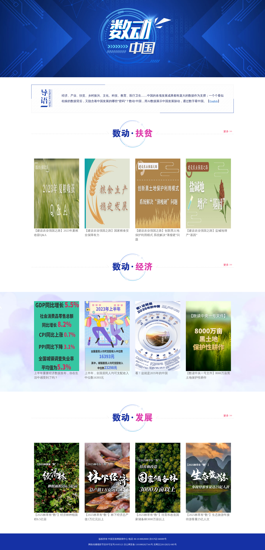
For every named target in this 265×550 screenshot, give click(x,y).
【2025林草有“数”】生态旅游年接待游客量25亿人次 (208, 515)
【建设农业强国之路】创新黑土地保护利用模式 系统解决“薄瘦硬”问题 (157, 233)
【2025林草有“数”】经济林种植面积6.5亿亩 (56, 515)
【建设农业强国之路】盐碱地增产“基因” (208, 231)
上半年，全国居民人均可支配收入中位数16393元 (107, 373)
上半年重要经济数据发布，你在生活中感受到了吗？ (56, 373)
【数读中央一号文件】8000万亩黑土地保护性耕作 (208, 373)
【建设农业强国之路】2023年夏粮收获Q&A (56, 231)
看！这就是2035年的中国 (157, 371)
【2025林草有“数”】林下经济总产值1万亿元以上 (107, 515)
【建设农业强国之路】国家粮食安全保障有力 (107, 231)
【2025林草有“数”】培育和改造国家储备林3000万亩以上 (157, 515)
